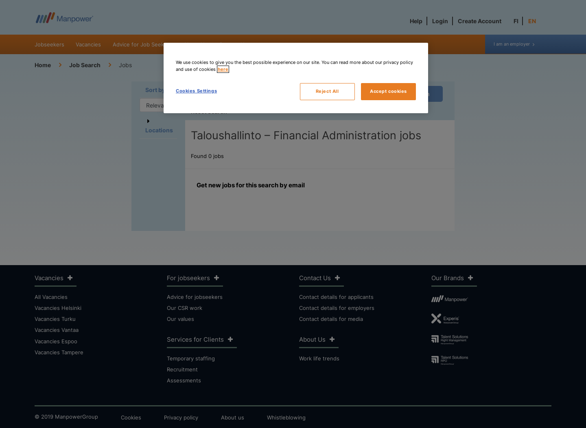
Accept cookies (388, 91)
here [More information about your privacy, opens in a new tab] (223, 69)
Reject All (327, 91)
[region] (296, 78)
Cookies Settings (196, 91)
